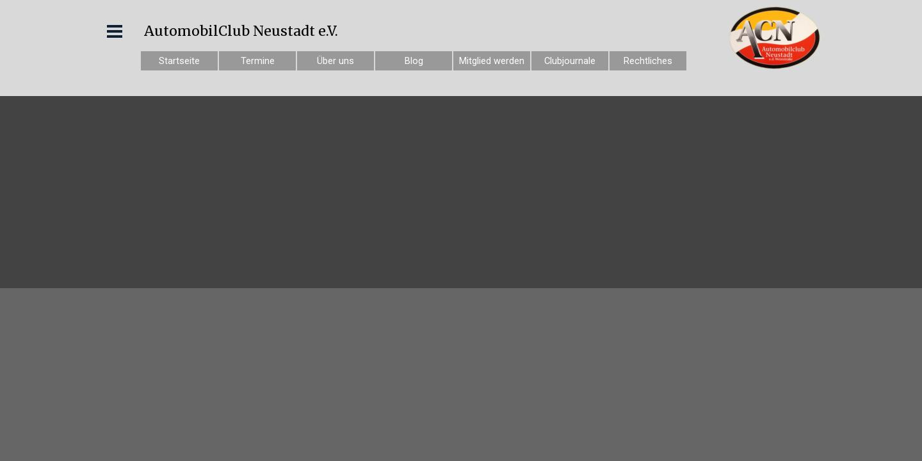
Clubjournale (569, 61)
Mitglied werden (491, 61)
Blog (414, 61)
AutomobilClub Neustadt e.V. (241, 31)
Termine (258, 61)
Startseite (179, 61)
